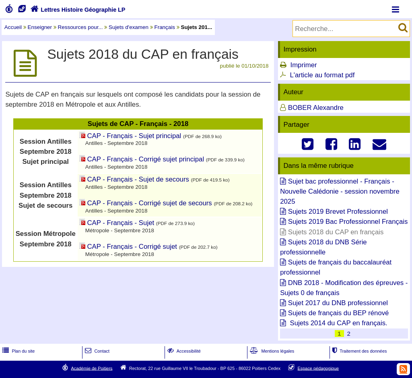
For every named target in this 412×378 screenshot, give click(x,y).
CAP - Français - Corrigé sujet (132, 246)
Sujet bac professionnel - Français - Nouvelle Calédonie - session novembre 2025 (340, 191)
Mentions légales (271, 351)
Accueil (13, 27)
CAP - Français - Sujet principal (134, 136)
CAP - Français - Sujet (120, 223)
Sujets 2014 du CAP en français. (337, 323)
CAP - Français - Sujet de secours (138, 179)
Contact (96, 351)
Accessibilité (183, 351)
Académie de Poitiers (91, 368)
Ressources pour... (80, 27)
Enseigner (40, 27)
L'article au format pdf (322, 75)
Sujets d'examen (128, 27)
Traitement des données (359, 351)
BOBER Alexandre (316, 108)
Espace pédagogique (318, 368)
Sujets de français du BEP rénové (338, 313)
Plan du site (18, 351)
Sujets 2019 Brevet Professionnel (338, 211)
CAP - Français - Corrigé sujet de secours (149, 203)
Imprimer (303, 65)
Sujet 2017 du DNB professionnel (338, 303)
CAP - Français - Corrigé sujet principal (145, 159)
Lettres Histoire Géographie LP (77, 9)
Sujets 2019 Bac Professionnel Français (348, 221)
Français (164, 27)
